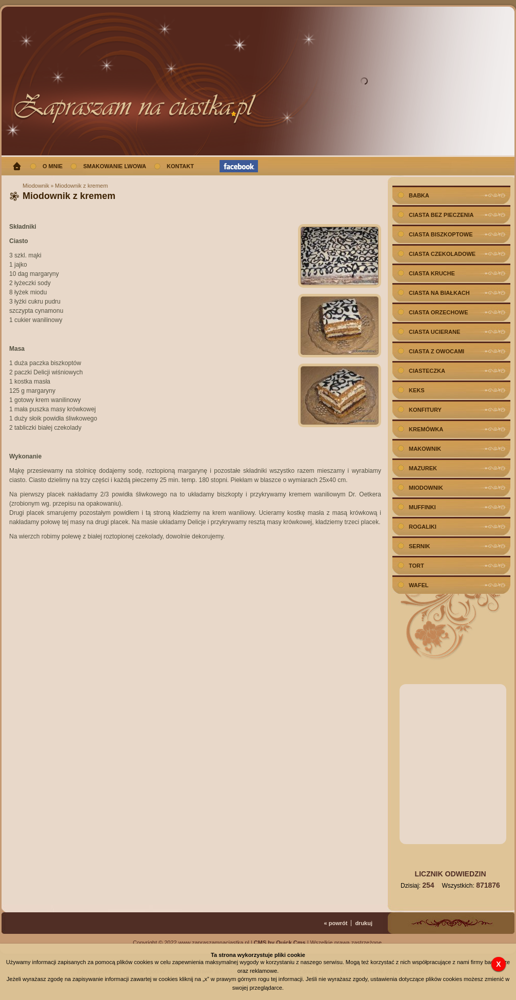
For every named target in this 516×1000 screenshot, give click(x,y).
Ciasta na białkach (439, 293)
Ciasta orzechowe (438, 312)
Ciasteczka (427, 371)
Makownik (425, 449)
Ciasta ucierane (434, 332)
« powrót (336, 923)
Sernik (419, 546)
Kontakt (180, 166)
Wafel (419, 585)
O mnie (53, 166)
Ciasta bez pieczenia (441, 215)
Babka (419, 195)
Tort (416, 566)
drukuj (363, 923)
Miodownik (36, 186)
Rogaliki (422, 527)
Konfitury (425, 410)
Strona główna (17, 166)
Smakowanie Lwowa (114, 166)
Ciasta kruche (432, 273)
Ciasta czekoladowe (442, 254)
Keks (417, 390)
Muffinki (422, 507)
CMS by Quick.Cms (280, 942)
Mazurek (423, 468)
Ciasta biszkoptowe (440, 234)
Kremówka (426, 429)
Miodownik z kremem (81, 186)
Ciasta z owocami (436, 351)
